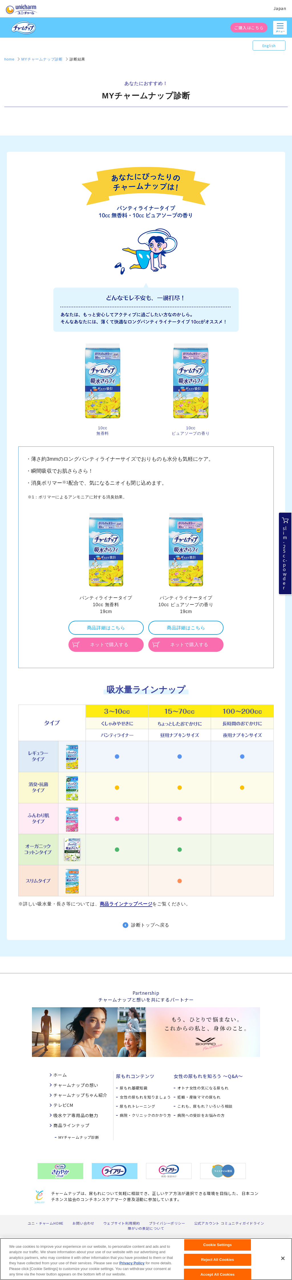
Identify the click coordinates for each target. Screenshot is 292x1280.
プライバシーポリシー (167, 1223)
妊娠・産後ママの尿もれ (199, 1097)
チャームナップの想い (75, 1085)
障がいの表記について (146, 1228)
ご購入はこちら (249, 28)
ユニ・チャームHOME (46, 1223)
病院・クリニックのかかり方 (145, 1115)
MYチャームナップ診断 (78, 1137)
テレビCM (63, 1105)
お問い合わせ (83, 1223)
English (269, 45)
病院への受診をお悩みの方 (201, 1115)
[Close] (283, 1261)
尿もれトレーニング (137, 1106)
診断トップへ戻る (150, 925)
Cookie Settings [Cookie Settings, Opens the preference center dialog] (217, 1248)
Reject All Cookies (217, 1263)
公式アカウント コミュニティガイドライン (229, 1223)
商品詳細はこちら (106, 627)
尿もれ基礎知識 (133, 1088)
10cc (103, 428)
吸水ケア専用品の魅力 (75, 1115)
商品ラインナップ (71, 1125)
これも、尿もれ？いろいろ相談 (204, 1106)
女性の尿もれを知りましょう (145, 1097)
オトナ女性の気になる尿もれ (202, 1088)
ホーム (60, 1075)
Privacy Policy (132, 1266)
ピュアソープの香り (191, 433)
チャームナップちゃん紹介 (80, 1095)
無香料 (102, 433)
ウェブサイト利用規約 (121, 1223)
